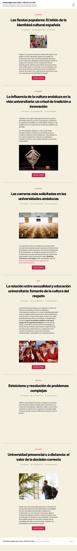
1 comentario (52, 30)
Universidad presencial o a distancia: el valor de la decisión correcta (38, 460)
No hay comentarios (52, 112)
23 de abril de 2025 (38, 112)
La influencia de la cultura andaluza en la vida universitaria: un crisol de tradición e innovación (38, 101)
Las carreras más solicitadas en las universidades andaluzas (38, 197)
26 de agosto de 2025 (39, 30)
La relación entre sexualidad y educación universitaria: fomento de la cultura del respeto (38, 291)
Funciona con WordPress (44, 547)
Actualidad (38, 14)
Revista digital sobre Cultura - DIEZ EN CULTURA (20, 2)
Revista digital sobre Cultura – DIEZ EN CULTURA (21, 547)
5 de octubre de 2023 (37, 301)
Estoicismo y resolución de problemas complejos (38, 389)
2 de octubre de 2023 (37, 396)
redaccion (27, 30)
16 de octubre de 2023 (38, 204)
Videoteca (38, 381)
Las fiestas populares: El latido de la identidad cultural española (38, 22)
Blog (38, 281)
